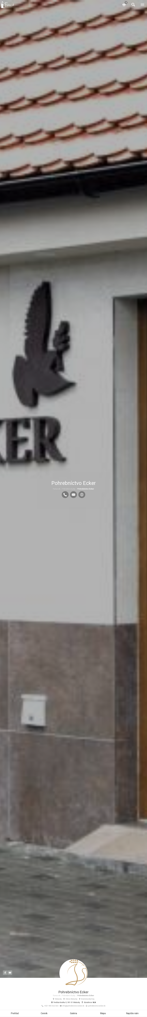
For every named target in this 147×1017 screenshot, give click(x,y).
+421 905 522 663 (50, 1006)
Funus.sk (56, 489)
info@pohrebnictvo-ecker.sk (72, 1006)
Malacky (57, 999)
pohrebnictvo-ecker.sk (95, 1006)
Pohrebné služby (68, 489)
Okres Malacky (70, 999)
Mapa (103, 1013)
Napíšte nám (132, 1013)
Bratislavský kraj (86, 999)
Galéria (73, 1013)
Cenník (44, 1013)
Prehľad (15, 1013)
